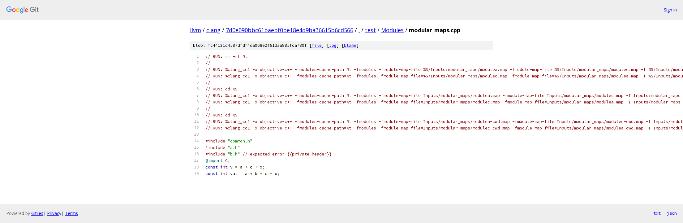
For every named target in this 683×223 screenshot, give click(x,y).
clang (213, 30)
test (370, 30)
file (317, 45)
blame (350, 45)
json (672, 213)
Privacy (54, 213)
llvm (195, 30)
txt (657, 213)
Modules (392, 30)
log (333, 45)
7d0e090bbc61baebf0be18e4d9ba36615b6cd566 (289, 30)
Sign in (670, 10)
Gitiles (37, 213)
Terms (71, 213)
